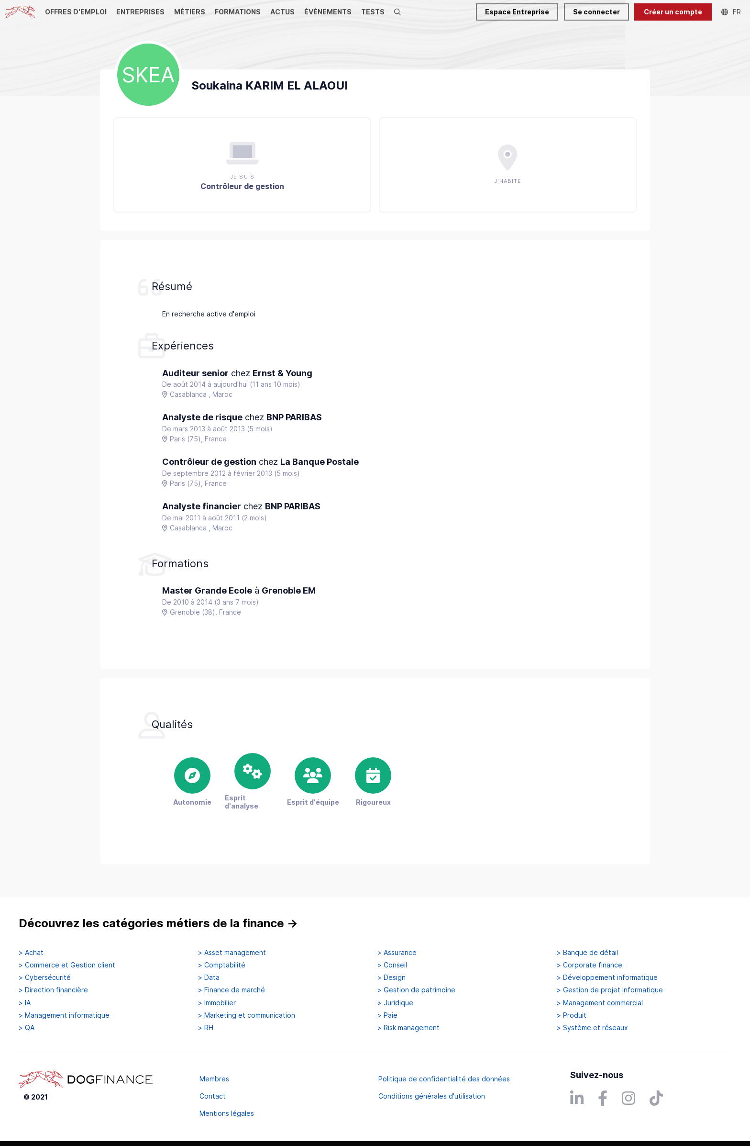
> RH (205, 1028)
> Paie (387, 1015)
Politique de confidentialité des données (444, 1079)
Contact (212, 1096)
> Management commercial (600, 1003)
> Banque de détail (587, 952)
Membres (214, 1079)
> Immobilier (217, 1003)
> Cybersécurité (45, 977)
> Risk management (408, 1028)
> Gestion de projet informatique (610, 990)
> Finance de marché (231, 990)
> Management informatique (64, 1015)
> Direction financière (53, 990)
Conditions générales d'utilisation (431, 1096)
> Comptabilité (221, 965)
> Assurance (397, 952)
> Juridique (395, 1003)
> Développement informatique (607, 977)
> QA (26, 1028)
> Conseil (392, 965)
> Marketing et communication (246, 1015)
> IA (25, 1003)
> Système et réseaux (592, 1028)
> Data (209, 977)
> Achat (31, 952)
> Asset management (232, 952)
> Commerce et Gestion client (67, 965)
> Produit (571, 1015)
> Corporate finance (589, 965)
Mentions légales (226, 1113)
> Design (391, 977)
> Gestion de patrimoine (416, 990)
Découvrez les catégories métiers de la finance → (158, 923)
